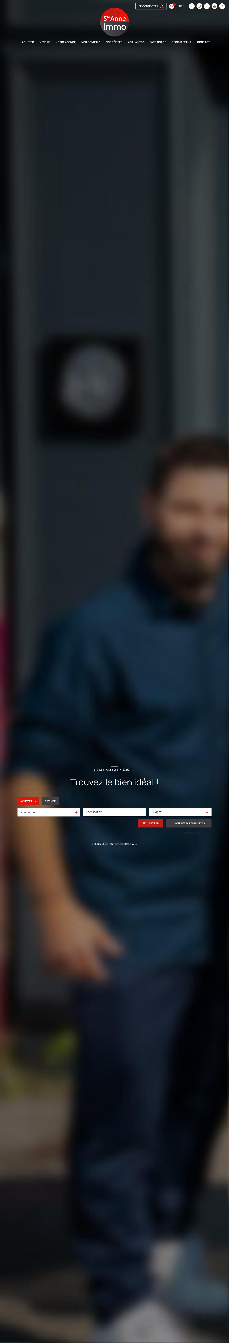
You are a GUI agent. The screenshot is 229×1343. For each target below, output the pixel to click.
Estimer (50, 801)
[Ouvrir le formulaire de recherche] (150, 823)
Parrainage (158, 42)
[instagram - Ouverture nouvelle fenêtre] (146, 6)
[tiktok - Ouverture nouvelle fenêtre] (168, 6)
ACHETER (28, 42)
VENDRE (45, 42)
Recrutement (181, 42)
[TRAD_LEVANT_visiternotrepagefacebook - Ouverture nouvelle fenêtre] (138, 6)
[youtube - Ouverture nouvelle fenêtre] (161, 6)
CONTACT (203, 42)
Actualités (136, 42)
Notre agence (66, 42)
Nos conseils (90, 42)
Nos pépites (114, 42)
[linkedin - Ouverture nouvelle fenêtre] (153, 6)
